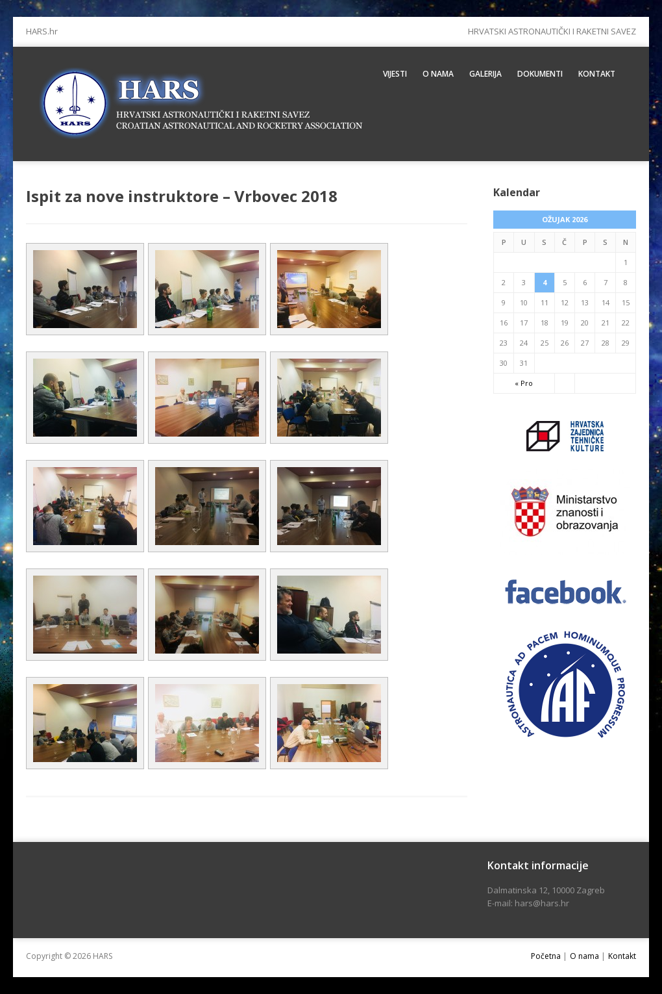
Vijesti (395, 73)
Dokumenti (540, 73)
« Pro (524, 383)
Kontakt (596, 73)
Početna (546, 956)
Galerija (485, 73)
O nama (438, 73)
